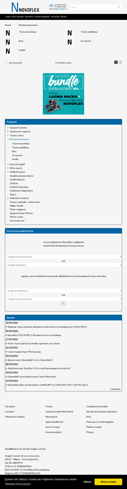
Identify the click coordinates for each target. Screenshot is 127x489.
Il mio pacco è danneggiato (100, 422)
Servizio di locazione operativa (101, 412)
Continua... (115, 389)
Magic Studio (16, 206)
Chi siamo (10, 407)
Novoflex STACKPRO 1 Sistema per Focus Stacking (34, 335)
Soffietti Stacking (19, 187)
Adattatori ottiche (19, 198)
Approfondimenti (42, 17)
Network (55, 17)
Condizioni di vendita (97, 407)
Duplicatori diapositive (21, 191)
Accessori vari (17, 221)
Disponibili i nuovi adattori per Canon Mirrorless (32, 377)
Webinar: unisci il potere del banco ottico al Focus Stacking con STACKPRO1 (47, 327)
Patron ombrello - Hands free (25, 202)
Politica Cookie (94, 427)
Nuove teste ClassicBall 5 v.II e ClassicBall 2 (30, 360)
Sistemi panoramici (28, 25)
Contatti (9, 412)
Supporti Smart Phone (21, 214)
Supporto (29, 17)
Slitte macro (16, 168)
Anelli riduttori (17, 180)
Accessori (86, 41)
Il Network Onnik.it (15, 417)
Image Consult (38, 449)
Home (7, 17)
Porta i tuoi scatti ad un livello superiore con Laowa (34, 344)
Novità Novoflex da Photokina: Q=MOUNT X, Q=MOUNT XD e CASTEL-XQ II (48, 385)
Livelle (22, 50)
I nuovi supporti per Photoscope (24, 352)
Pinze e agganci (18, 210)
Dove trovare (17, 17)
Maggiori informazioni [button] (17, 483)
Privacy (90, 432)
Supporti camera (18, 128)
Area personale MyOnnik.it (59, 412)
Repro (13, 195)
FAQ (88, 417)
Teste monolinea (27, 32)
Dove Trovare (53, 427)
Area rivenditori (54, 432)
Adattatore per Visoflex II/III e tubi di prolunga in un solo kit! (39, 368)
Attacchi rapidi (17, 164)
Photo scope (16, 217)
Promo (63, 17)
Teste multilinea (89, 32)
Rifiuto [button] (87, 482)
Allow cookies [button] (108, 482)
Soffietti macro (17, 172)
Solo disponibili (15, 63)
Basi (21, 41)
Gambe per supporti (20, 132)
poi (64, 261)
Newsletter (52, 417)
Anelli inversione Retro (21, 176)
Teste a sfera (16, 136)
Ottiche (14, 184)
